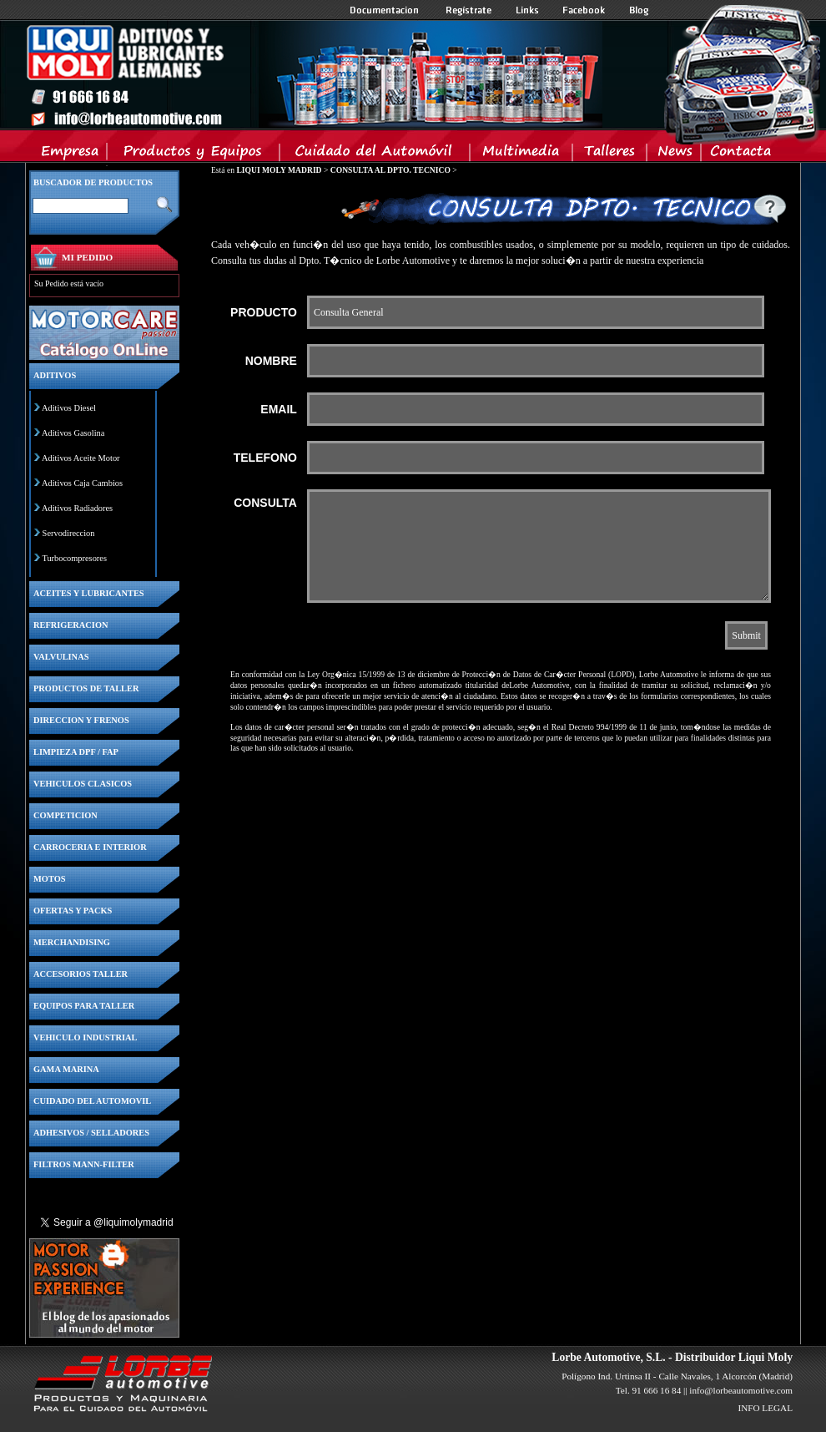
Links (527, 10)
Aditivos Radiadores (77, 508)
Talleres (610, 154)
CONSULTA (265, 502)
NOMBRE (271, 360)
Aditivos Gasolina (73, 433)
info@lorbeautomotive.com (741, 1390)
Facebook (584, 10)
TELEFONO (265, 457)
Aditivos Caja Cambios (82, 483)
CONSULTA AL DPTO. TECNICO (390, 170)
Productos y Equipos (194, 154)
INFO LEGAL (765, 1408)
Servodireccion (69, 533)
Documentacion (385, 10)
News (674, 154)
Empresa (70, 154)
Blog (639, 10)
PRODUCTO (263, 312)
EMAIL (278, 409)
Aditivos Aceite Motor (81, 458)
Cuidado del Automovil (376, 154)
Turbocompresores (74, 558)
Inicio (313, 74)
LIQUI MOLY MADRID (278, 170)
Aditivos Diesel (69, 407)
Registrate (468, 10)
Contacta (740, 154)
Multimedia (522, 154)
